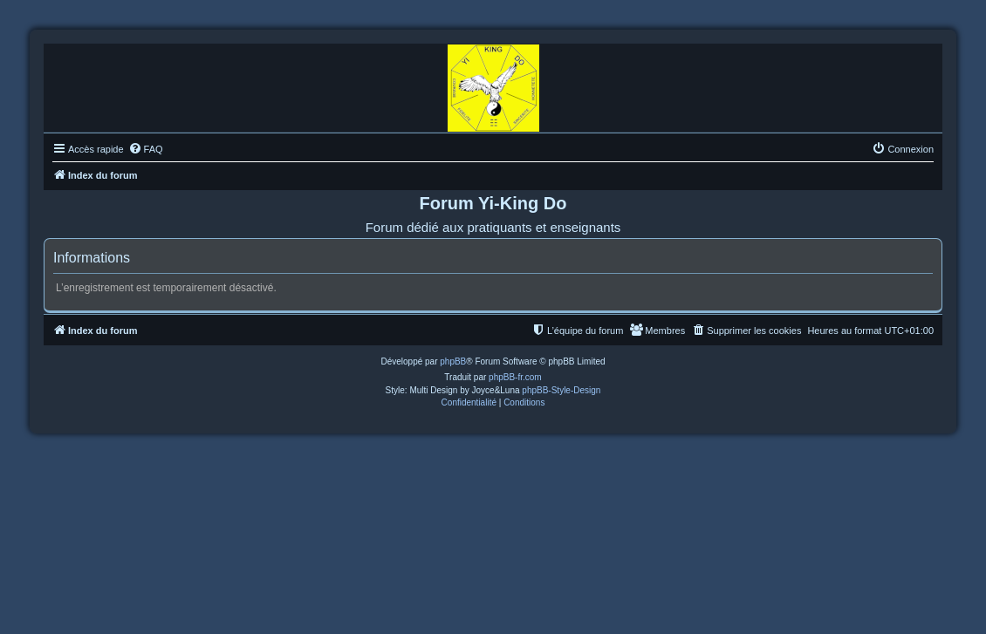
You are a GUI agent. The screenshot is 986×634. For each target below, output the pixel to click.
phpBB (453, 361)
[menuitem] (145, 149)
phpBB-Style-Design (561, 390)
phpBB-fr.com (515, 377)
